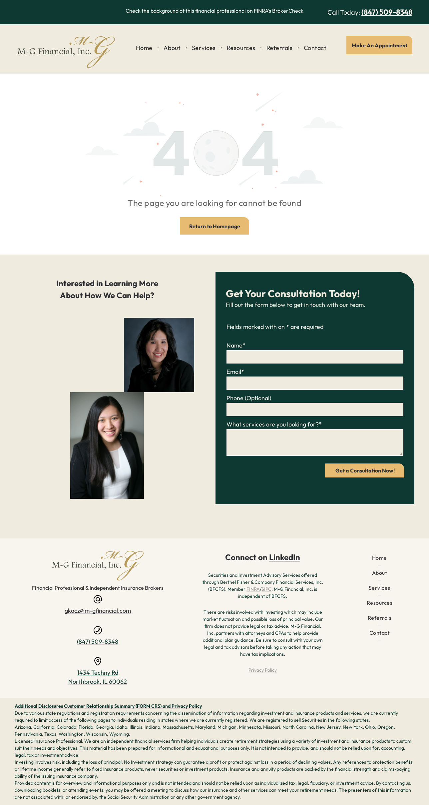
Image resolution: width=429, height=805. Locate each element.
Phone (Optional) (248, 398)
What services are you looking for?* (274, 424)
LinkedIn (284, 557)
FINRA (253, 589)
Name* (235, 345)
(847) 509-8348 (386, 12)
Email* (235, 372)
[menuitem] (145, 48)
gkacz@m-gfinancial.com (98, 610)
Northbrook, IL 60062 (97, 681)
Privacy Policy (262, 670)
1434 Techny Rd (97, 672)
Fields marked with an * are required (274, 327)
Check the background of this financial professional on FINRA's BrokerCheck (214, 10)
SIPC (266, 589)
